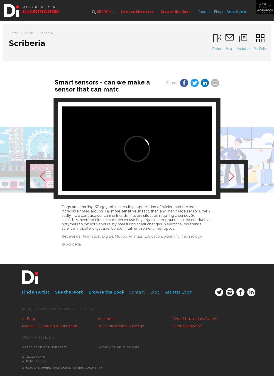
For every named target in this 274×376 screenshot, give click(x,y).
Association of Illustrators (44, 347)
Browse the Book (176, 12)
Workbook (107, 319)
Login (179, 292)
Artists (29, 33)
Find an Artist (35, 292)
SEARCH (101, 12)
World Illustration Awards (195, 319)
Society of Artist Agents (118, 347)
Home (13, 33)
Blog (154, 292)
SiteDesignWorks (188, 326)
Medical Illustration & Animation (49, 326)
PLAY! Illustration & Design (121, 326)
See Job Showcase (137, 12)
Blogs (218, 12)
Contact (204, 12)
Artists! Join (236, 12)
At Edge (29, 319)
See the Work (69, 292)
